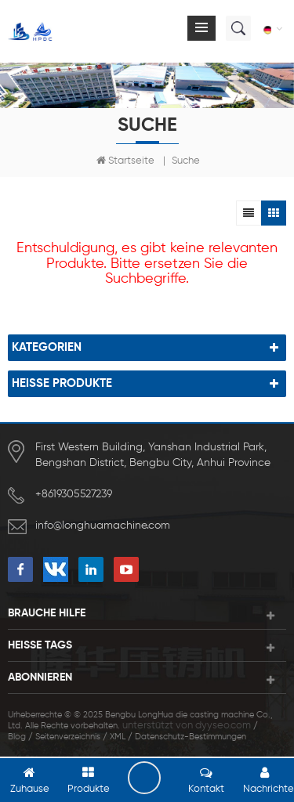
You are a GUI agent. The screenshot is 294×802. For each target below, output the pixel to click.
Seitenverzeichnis (67, 736)
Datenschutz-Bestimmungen (190, 736)
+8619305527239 (73, 494)
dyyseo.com (223, 726)
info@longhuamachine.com (102, 525)
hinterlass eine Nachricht (144, 777)
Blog (17, 736)
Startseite (125, 160)
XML (117, 736)
